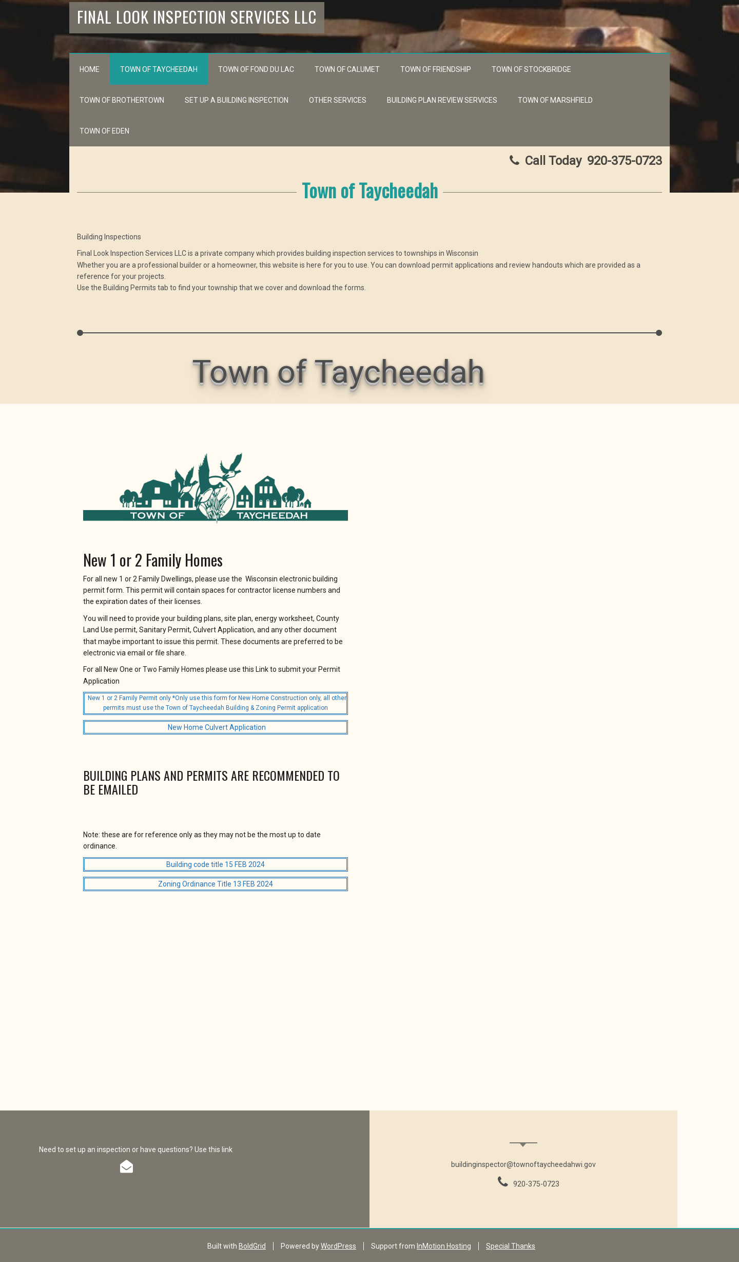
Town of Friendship (435, 69)
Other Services (337, 100)
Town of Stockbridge (531, 69)
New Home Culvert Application (217, 727)
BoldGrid (252, 1246)
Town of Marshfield (555, 100)
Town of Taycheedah (159, 69)
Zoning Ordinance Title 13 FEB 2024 (215, 884)
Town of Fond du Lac (256, 69)
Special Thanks (510, 1246)
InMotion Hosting (444, 1246)
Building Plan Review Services (442, 100)
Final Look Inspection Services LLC (197, 16)
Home (90, 69)
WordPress (338, 1246)
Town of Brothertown (122, 100)
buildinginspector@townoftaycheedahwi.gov (523, 1164)
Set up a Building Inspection (236, 100)
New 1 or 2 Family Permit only (129, 698)
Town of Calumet (347, 69)
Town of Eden (104, 131)
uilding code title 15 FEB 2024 (218, 864)
